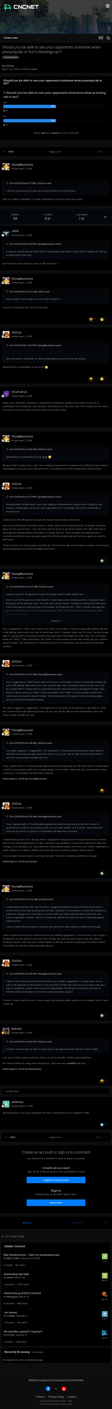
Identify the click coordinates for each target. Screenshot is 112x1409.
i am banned (10, 1312)
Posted (21, 168)
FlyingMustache (22, 164)
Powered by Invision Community (56, 1404)
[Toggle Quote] (7, 183)
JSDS (15, 231)
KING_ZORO (13, 1258)
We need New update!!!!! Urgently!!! (23, 1331)
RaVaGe (16, 1028)
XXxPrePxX (19, 392)
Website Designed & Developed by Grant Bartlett (56, 1380)
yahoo (10, 1277)
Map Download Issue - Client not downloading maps (32, 1255)
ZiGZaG (9, 65)
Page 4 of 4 (55, 151)
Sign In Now (56, 1202)
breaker (11, 1315)
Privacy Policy (56, 1396)
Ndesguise (12, 1296)
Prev (11, 151)
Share (27, 1222)
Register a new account (56, 1180)
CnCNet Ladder (29, 69)
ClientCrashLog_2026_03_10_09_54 (22, 1293)
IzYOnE (10, 1334)
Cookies (72, 1396)
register (55, 132)
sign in (44, 132)
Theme (40, 1396)
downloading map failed (16, 1274)
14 (5, 110)
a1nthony (17, 1102)
